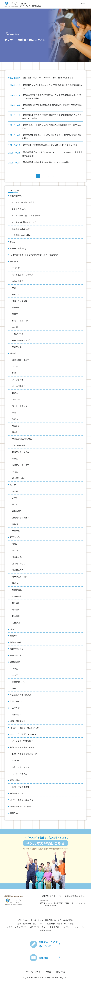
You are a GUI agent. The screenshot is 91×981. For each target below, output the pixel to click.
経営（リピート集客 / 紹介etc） (23, 747)
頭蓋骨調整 (15, 662)
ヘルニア (16, 294)
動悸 (14, 373)
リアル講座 (68, 920)
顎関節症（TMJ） (19, 681)
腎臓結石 (16, 307)
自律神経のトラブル (20, 451)
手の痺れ (16, 530)
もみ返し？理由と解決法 (20, 694)
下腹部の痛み (17, 333)
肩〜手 (13, 484)
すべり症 (16, 268)
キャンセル (17, 760)
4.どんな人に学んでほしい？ (24, 222)
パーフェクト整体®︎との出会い (23, 734)
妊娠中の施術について (19, 642)
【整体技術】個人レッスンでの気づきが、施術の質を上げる (50, 77)
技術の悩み (15, 780)
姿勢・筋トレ (16, 701)
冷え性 (15, 550)
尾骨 (14, 287)
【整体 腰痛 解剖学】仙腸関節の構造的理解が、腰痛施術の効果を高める (53, 106)
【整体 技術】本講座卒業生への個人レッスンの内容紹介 (49, 162)
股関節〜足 (15, 537)
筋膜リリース (15, 635)
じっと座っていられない (22, 274)
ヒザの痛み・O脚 (19, 576)
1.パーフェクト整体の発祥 (23, 202)
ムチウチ (16, 399)
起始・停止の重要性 (20, 786)
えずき (15, 497)
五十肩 (15, 491)
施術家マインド (16, 793)
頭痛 (14, 412)
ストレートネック (19, 406)
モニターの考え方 (19, 773)
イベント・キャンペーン (73, 923)
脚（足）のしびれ (19, 563)
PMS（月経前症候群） (21, 340)
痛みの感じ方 (16, 655)
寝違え (15, 392)
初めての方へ (16, 195)
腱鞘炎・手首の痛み (20, 517)
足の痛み (16, 609)
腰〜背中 (14, 261)
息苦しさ (16, 425)
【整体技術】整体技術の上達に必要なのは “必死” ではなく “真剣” (53, 144)
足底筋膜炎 (17, 596)
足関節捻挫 (17, 589)
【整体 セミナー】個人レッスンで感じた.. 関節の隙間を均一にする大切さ (53, 126)
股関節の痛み (17, 570)
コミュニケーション (20, 767)
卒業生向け (15, 813)
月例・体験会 (45, 926)
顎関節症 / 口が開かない (22, 438)
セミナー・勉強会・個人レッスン (24, 727)
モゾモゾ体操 (17, 714)
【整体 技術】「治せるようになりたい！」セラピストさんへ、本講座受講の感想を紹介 (53, 154)
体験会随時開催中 (17, 721)
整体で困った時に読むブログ (30, 920)
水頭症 (15, 668)
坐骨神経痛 (17, 346)
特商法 (48, 968)
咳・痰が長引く (18, 386)
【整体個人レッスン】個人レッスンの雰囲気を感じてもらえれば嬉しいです (53, 86)
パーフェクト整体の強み (22, 740)
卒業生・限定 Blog (18, 248)
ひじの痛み (17, 511)
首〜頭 (13, 353)
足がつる (16, 583)
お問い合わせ (61, 968)
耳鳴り (15, 432)
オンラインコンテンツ (16, 923)
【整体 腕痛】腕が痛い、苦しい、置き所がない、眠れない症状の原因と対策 (53, 136)
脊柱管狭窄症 (17, 281)
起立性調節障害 (18, 445)
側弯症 (15, 314)
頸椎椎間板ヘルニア (20, 360)
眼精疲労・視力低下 (20, 465)
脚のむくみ (17, 557)
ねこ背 (15, 327)
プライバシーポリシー (33, 968)
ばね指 (15, 524)
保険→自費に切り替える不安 (24, 753)
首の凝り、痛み (18, 478)
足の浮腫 (16, 616)
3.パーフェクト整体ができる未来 (26, 215)
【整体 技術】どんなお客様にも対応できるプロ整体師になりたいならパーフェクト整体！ (53, 116)
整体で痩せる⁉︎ (16, 648)
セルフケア (15, 708)
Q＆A (12, 241)
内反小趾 (16, 622)
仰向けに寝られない (20, 320)
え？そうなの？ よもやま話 (21, 799)
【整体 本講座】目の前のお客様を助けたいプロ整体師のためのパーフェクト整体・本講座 (53, 97)
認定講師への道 (53, 920)
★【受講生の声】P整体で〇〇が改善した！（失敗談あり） (35, 255)
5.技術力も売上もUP (21, 228)
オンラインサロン (37, 923)
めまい (15, 419)
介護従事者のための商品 (20, 806)
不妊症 (15, 471)
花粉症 (15, 458)
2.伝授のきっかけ (19, 209)
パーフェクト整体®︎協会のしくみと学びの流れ (53, 916)
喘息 (14, 688)
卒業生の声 (54, 923)
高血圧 (15, 675)
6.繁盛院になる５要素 (21, 235)
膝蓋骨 (15, 543)
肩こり (15, 504)
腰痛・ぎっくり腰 (19, 300)
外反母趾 (16, 602)
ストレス (16, 366)
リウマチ (14, 629)
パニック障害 (17, 379)
